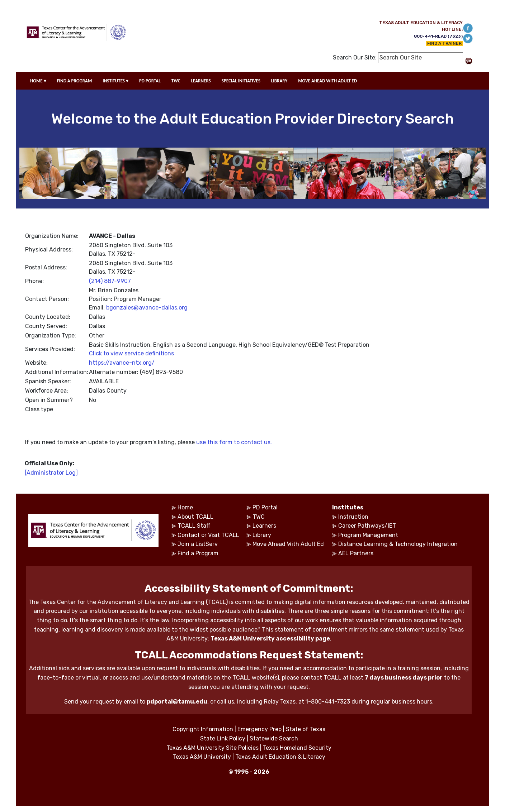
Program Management (368, 535)
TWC (175, 80)
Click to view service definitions (131, 353)
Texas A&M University (202, 756)
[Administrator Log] (51, 472)
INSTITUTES (115, 80)
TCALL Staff (194, 525)
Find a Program (198, 553)
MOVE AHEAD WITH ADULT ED (327, 80)
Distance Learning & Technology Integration (398, 544)
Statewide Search (274, 738)
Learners (264, 525)
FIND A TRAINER (444, 43)
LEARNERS (201, 80)
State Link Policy (222, 738)
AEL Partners (355, 553)
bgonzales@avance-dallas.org (147, 307)
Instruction (353, 516)
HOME (38, 80)
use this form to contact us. (234, 442)
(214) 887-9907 (110, 281)
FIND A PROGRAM (74, 80)
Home (185, 507)
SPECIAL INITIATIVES (241, 80)
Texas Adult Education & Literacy (280, 756)
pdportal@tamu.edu (177, 701)
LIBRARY (279, 80)
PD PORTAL (150, 80)
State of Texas (305, 729)
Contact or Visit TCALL (208, 535)
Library (261, 535)
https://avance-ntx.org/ (122, 362)
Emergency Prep (259, 729)
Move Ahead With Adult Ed (288, 544)
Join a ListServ (198, 544)
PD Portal (265, 507)
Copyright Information (203, 729)
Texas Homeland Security (297, 747)
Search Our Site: (355, 57)
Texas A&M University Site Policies (212, 747)
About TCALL (195, 516)
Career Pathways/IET (367, 525)
